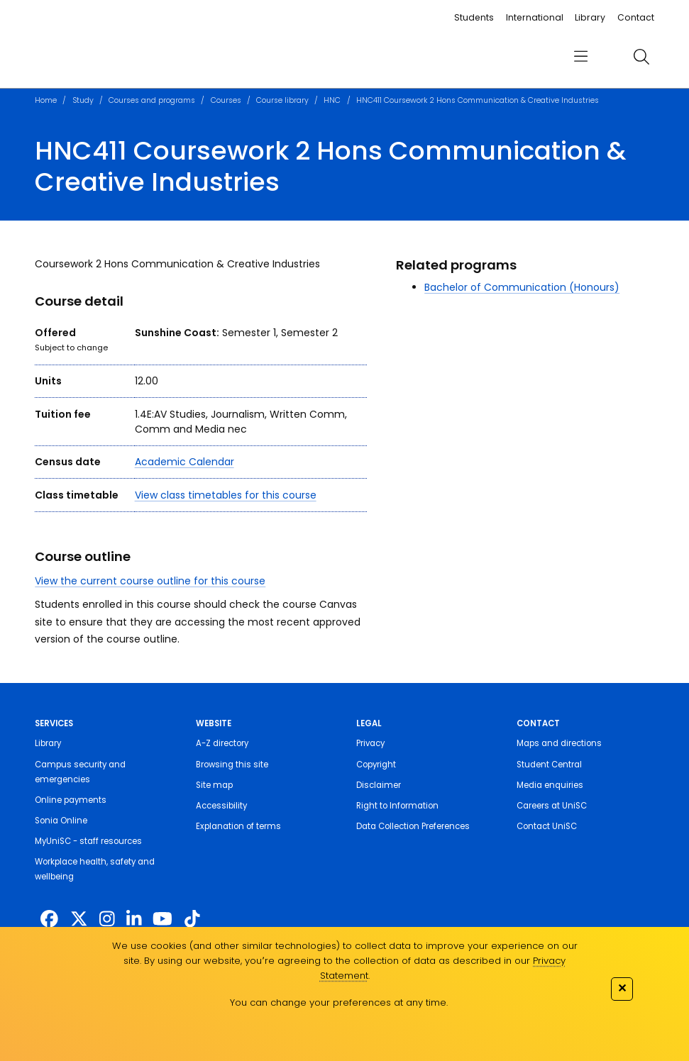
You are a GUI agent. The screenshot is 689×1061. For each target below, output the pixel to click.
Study (83, 100)
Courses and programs (152, 100)
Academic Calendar (184, 462)
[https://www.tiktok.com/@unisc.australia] (192, 919)
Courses (226, 100)
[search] (641, 56)
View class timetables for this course (225, 495)
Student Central (549, 764)
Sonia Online (61, 820)
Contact (635, 17)
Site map (214, 785)
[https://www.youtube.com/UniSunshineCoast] (162, 919)
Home (46, 100)
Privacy (370, 743)
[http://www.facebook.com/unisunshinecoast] (49, 919)
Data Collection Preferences (413, 826)
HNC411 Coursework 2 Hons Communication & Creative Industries (477, 100)
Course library (282, 100)
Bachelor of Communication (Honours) (521, 287)
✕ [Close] (622, 987)
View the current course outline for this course (150, 581)
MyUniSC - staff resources (88, 841)
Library (590, 17)
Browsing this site (232, 764)
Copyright (376, 764)
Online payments (70, 800)
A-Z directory (222, 743)
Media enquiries (550, 785)
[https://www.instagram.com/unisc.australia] (107, 919)
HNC (332, 100)
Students (474, 17)
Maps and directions (559, 743)
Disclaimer (378, 785)
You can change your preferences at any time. (339, 1002)
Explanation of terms (238, 826)
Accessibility (221, 805)
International (534, 17)
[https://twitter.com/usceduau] (79, 919)
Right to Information (397, 805)
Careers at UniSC (552, 805)
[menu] (581, 57)
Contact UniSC (547, 826)
